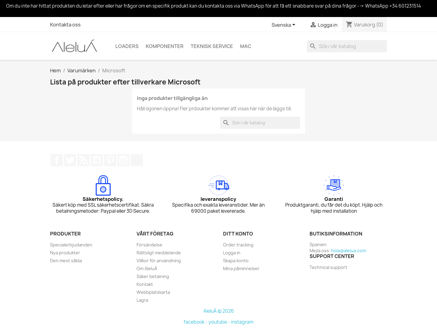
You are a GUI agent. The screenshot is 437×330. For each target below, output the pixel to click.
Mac (245, 46)
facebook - (196, 322)
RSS (83, 160)
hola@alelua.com (348, 250)
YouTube (97, 160)
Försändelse (149, 245)
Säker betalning (153, 276)
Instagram (123, 160)
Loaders (127, 46)
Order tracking (238, 245)
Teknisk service (212, 46)
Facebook (57, 160)
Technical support (328, 267)
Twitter (70, 160)
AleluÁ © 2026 (218, 311)
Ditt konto (238, 233)
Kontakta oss (65, 24)
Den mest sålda (66, 260)
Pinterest (110, 160)
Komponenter (165, 46)
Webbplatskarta (153, 292)
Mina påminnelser (241, 268)
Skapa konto (236, 260)
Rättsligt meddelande (159, 253)
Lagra (142, 300)
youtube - (219, 322)
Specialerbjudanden (71, 245)
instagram (242, 322)
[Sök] (347, 46)
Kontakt (145, 284)
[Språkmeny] (284, 25)
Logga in (231, 253)
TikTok (137, 160)
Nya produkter (65, 253)
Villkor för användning (159, 260)
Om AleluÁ (147, 268)
